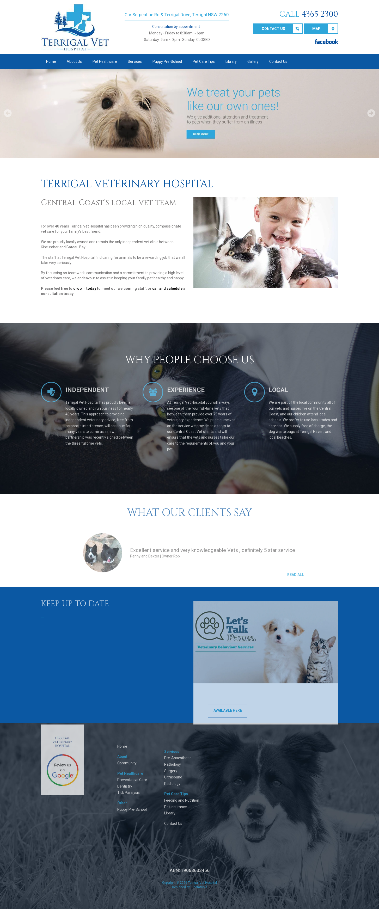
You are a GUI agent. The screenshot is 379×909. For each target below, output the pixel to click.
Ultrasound (173, 781)
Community (127, 767)
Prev (8, 113)
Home (51, 61)
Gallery (253, 61)
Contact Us (278, 61)
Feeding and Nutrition (181, 804)
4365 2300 (320, 14)
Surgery (170, 774)
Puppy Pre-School (167, 61)
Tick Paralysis (128, 796)
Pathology (172, 768)
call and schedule (167, 289)
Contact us (273, 29)
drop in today (84, 289)
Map (316, 29)
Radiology (172, 787)
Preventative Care (132, 783)
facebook (326, 41)
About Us (74, 61)
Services (135, 61)
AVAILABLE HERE (227, 714)
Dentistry (124, 790)
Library (231, 61)
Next (371, 113)
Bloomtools (199, 891)
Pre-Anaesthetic (177, 761)
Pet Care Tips (204, 61)
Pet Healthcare (105, 61)
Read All (295, 578)
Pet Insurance (175, 810)
